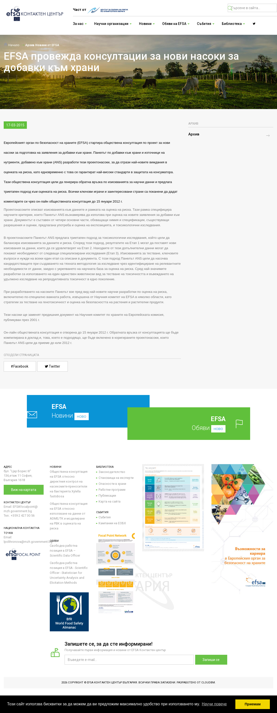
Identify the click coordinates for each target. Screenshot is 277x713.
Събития (105, 517)
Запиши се (211, 660)
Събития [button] (205, 24)
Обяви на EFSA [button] (176, 24)
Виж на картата (23, 490)
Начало (11, 45)
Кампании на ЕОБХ (112, 523)
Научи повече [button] (214, 704)
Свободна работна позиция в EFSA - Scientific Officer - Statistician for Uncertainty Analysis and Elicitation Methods (69, 572)
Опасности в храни (112, 484)
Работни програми (112, 489)
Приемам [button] (253, 704)
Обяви (196, 423)
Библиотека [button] (233, 24)
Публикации (107, 495)
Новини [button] (147, 24)
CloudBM (208, 682)
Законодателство (112, 472)
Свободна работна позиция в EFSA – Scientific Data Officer (65, 550)
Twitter (52, 366)
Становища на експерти (116, 478)
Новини (77, 411)
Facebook (19, 366)
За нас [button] (80, 24)
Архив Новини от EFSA (42, 45)
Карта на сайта (110, 501)
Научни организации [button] (113, 24)
